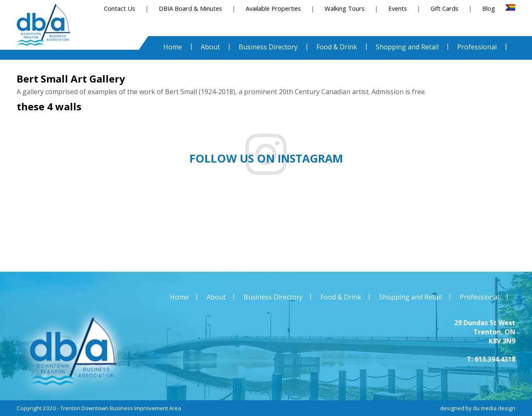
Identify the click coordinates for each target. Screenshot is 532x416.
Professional (479, 297)
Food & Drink (340, 297)
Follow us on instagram (266, 158)
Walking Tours (345, 8)
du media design (494, 408)
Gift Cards (444, 8)
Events (397, 8)
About (216, 297)
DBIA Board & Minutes (190, 8)
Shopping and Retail (410, 297)
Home (179, 297)
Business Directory (273, 297)
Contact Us (119, 8)
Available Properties (273, 8)
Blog (488, 8)
